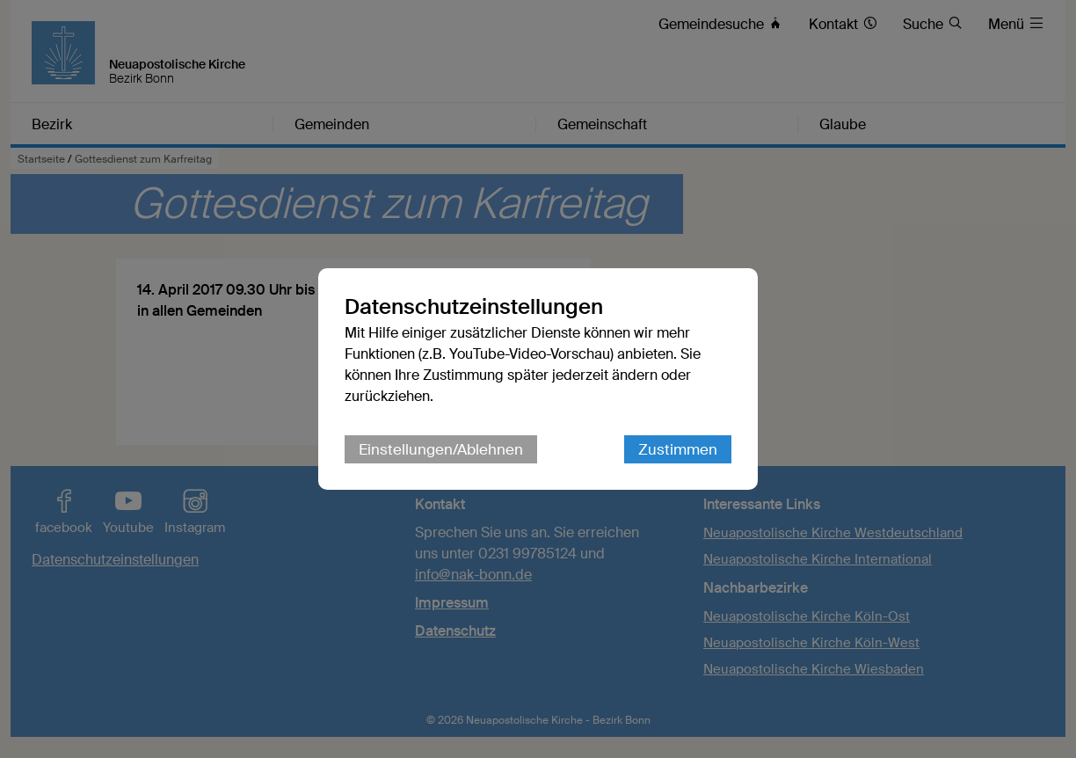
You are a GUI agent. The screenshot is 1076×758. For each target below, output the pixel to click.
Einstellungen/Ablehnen (441, 449)
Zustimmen (677, 449)
